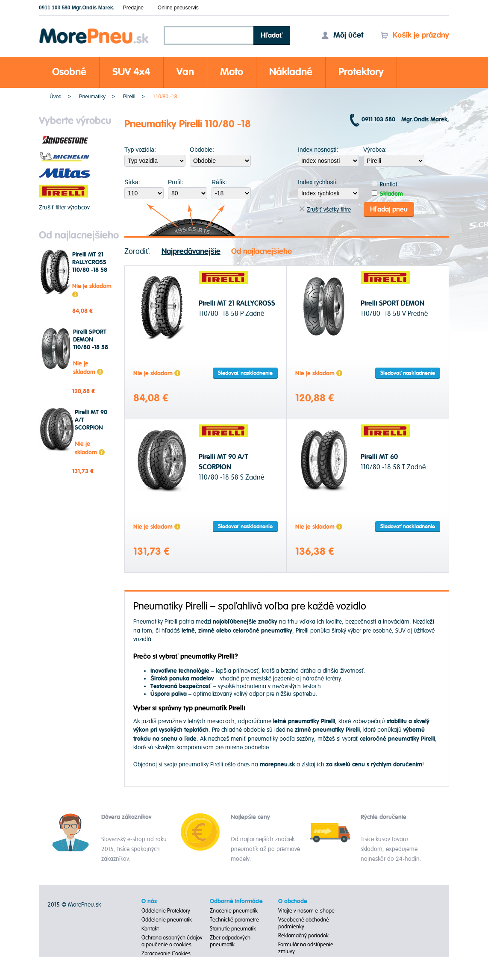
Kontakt (150, 928)
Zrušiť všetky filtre (325, 209)
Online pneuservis (178, 8)
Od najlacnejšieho (261, 251)
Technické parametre (234, 919)
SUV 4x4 (131, 72)
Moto (231, 72)
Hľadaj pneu (389, 209)
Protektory (361, 72)
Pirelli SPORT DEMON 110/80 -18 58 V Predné (90, 343)
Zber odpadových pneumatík (230, 941)
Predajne (133, 8)
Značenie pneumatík (234, 910)
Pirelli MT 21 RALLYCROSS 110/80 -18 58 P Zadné (89, 266)
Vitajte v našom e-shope (306, 910)
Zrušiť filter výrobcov (64, 207)
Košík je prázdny (414, 35)
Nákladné (290, 72)
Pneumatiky (92, 97)
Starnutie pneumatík (233, 928)
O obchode (292, 901)
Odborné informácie (236, 901)
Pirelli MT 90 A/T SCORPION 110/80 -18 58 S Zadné (92, 428)
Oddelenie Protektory (165, 910)
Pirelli (129, 97)
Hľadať (272, 35)
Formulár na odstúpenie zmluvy (305, 948)
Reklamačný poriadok (303, 935)
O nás (149, 901)
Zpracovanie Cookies (166, 953)
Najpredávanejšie (191, 251)
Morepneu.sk (94, 29)
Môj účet (342, 35)
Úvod (56, 97)
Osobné (69, 72)
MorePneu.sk (84, 904)
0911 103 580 (54, 8)
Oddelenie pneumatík (166, 919)
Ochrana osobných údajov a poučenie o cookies (172, 941)
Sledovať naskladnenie (245, 373)
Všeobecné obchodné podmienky (303, 923)
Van (185, 72)
